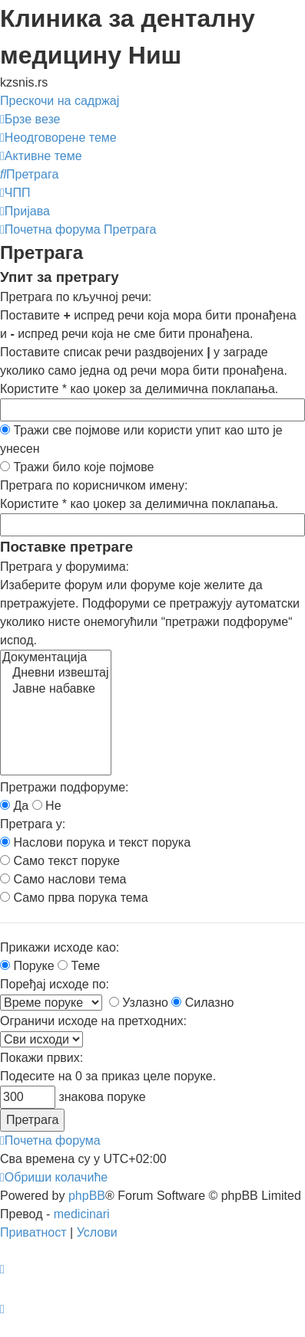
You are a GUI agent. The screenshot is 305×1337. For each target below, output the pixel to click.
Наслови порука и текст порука (95, 842)
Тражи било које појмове (77, 467)
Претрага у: (32, 824)
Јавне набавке (56, 689)
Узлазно (138, 1002)
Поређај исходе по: (54, 984)
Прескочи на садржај (59, 100)
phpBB (86, 1195)
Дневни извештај (56, 673)
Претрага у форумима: (64, 566)
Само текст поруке (60, 860)
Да (14, 805)
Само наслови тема (63, 879)
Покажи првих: (41, 1057)
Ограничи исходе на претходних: (93, 1020)
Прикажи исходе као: (59, 947)
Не (46, 805)
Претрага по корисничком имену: (93, 485)
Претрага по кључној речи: (75, 296)
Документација (56, 658)
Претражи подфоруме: (64, 787)
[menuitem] (58, 137)
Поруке (27, 965)
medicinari (82, 1214)
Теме (79, 965)
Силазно (202, 1002)
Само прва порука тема (74, 897)
